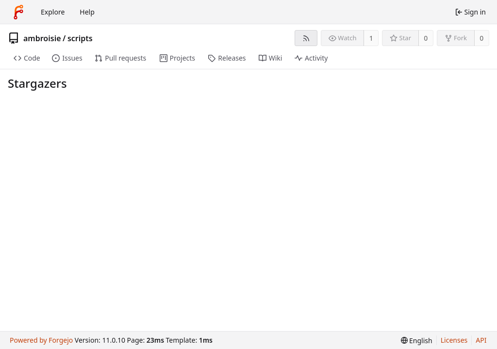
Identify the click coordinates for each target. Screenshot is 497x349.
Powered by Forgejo (41, 340)
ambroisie (42, 38)
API (481, 340)
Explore (53, 11)
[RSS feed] (306, 38)
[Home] (18, 12)
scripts (80, 38)
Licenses (454, 340)
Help (87, 11)
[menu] (416, 340)
